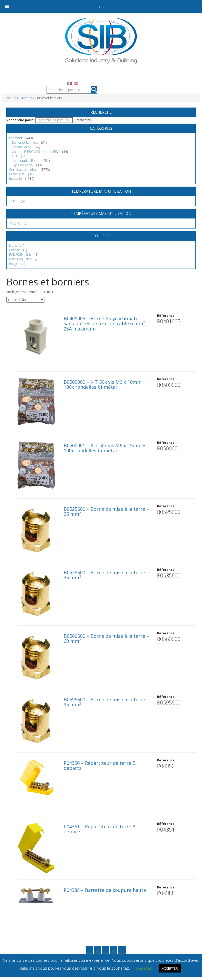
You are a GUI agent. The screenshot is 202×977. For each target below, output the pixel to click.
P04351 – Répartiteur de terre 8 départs (99, 829)
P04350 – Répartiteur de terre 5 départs (99, 765)
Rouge (13, 263)
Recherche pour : (20, 120)
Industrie (15, 178)
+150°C (14, 223)
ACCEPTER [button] (170, 968)
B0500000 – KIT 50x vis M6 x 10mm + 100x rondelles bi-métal (104, 384)
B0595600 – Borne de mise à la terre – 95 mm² (106, 702)
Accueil (11, 98)
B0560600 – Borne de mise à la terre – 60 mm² (106, 638)
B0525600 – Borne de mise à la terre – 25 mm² (106, 511)
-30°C (13, 201)
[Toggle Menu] (7, 6)
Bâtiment (25, 98)
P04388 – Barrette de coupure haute (105, 890)
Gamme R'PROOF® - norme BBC (35, 151)
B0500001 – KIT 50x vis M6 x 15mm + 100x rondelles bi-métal (104, 448)
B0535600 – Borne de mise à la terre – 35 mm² (106, 575)
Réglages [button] (144, 968)
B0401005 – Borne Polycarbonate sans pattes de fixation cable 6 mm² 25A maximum (104, 323)
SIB (101, 6)
